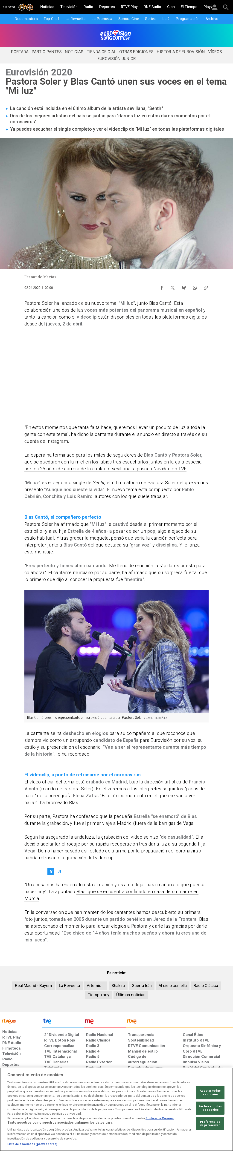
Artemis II (96, 985)
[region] (116, 1109)
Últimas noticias (131, 994)
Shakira (118, 985)
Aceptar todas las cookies (210, 1092)
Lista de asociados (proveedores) (32, 1144)
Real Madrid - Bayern (33, 985)
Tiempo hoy (98, 994)
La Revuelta (69, 985)
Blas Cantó (160, 303)
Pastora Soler (38, 303)
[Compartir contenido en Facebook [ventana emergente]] (161, 286)
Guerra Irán (142, 985)
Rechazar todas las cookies (210, 1108)
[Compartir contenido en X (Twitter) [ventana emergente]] (172, 286)
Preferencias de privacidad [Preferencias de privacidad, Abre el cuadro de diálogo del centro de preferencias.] (210, 1123)
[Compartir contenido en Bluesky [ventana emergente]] (183, 286)
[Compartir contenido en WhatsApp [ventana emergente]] (194, 286)
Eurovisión (161, 740)
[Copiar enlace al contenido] (205, 286)
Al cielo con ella (173, 985)
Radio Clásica (206, 985)
